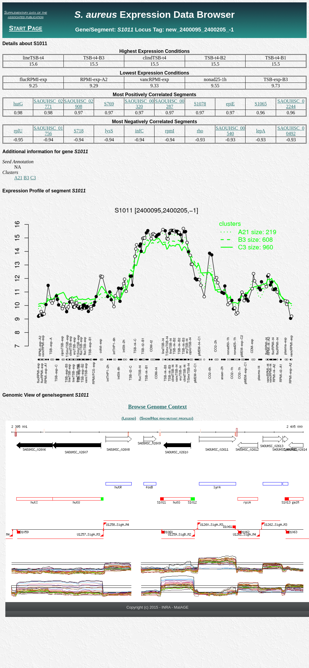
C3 (33, 177)
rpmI (169, 130)
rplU (18, 130)
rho (200, 130)
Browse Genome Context (157, 406)
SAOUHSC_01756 (48, 131)
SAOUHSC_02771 (48, 104)
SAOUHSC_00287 (169, 104)
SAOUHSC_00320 (139, 104)
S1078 (200, 103)
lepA (260, 130)
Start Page (25, 28)
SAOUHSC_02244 (290, 104)
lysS (109, 130)
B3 (26, 177)
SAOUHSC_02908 (78, 104)
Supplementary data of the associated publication (25, 14)
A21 (18, 177)
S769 (109, 103)
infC (139, 130)
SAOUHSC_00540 (230, 131)
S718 (79, 130)
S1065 (261, 103)
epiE (230, 103)
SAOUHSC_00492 (290, 131)
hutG (18, 103)
